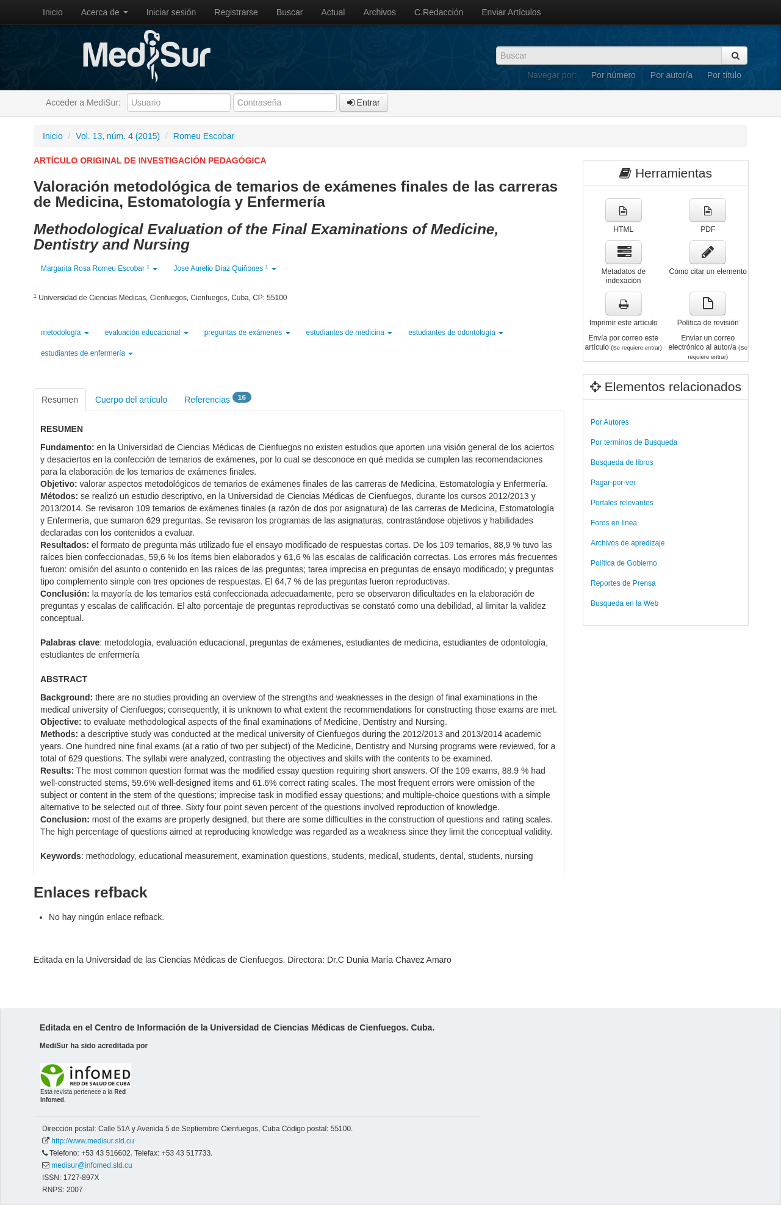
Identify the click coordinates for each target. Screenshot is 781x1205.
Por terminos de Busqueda (634, 442)
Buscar (289, 12)
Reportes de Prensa (623, 583)
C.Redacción (438, 12)
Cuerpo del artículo (131, 400)
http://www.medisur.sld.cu (92, 1141)
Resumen (59, 400)
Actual (333, 12)
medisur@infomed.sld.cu (91, 1165)
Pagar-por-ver (613, 482)
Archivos (379, 12)
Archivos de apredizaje (627, 543)
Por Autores (610, 422)
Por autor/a (671, 75)
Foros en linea (614, 523)
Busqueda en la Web (624, 603)
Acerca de (104, 12)
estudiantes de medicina (349, 332)
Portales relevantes (622, 502)
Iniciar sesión (171, 12)
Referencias (217, 399)
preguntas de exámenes (247, 332)
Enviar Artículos (511, 12)
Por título (724, 75)
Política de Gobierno (624, 563)
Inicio (53, 12)
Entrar (363, 102)
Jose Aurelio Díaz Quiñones (224, 268)
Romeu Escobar (203, 136)
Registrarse (236, 12)
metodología (65, 332)
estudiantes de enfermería (87, 353)
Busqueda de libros (622, 462)
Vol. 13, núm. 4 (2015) (118, 136)
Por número (613, 75)
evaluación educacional (147, 332)
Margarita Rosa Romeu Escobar (99, 268)
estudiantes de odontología (455, 332)
